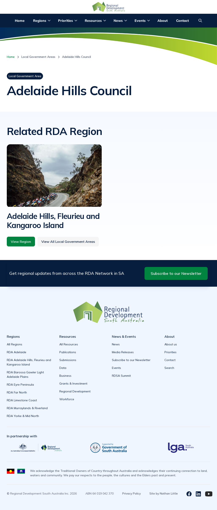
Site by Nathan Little (163, 493)
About (162, 20)
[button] (42, 20)
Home (20, 20)
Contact (182, 20)
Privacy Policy (131, 493)
